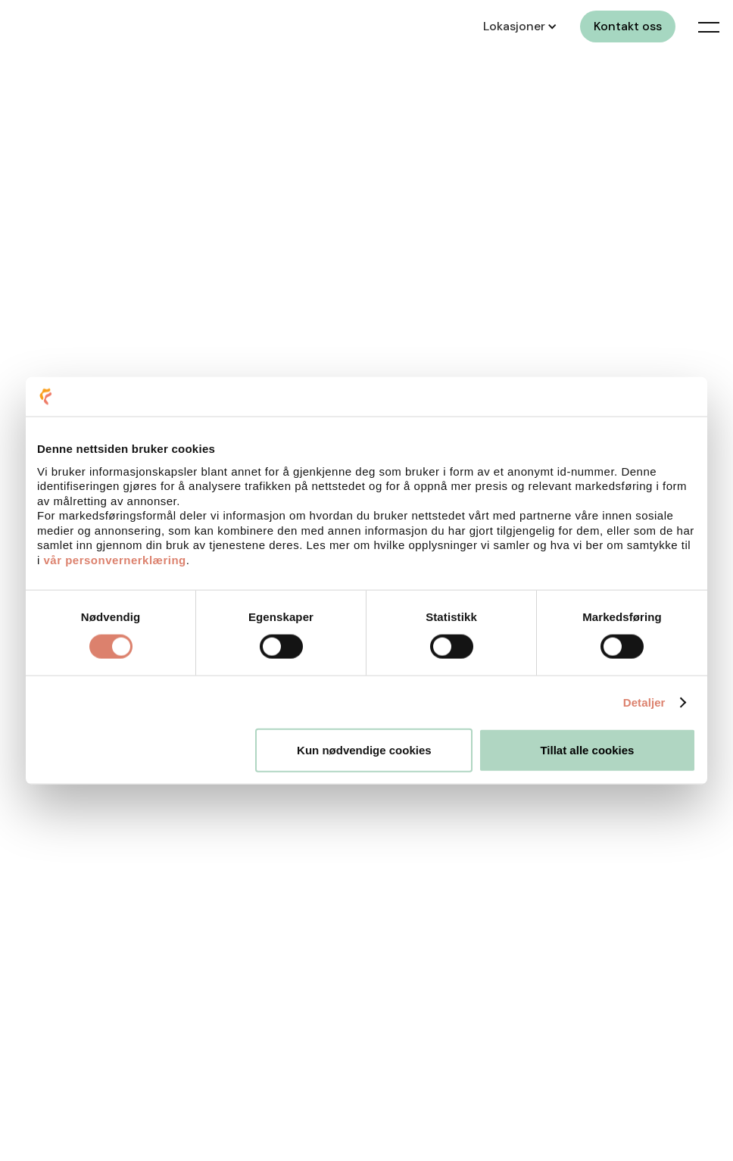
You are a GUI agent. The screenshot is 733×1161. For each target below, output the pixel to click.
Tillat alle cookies (587, 750)
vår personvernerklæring (115, 559)
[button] (518, 26)
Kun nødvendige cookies (364, 750)
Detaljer (644, 701)
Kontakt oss (628, 26)
